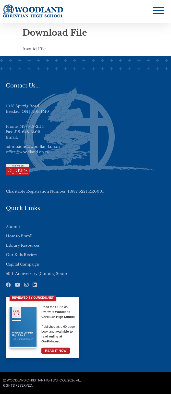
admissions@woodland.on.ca (33, 146)
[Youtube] (17, 285)
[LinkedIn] (35, 285)
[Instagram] (26, 285)
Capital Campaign (22, 264)
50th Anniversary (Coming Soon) (36, 273)
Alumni (13, 227)
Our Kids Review (21, 255)
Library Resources (23, 245)
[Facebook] (8, 285)
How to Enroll (19, 236)
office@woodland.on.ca (27, 152)
